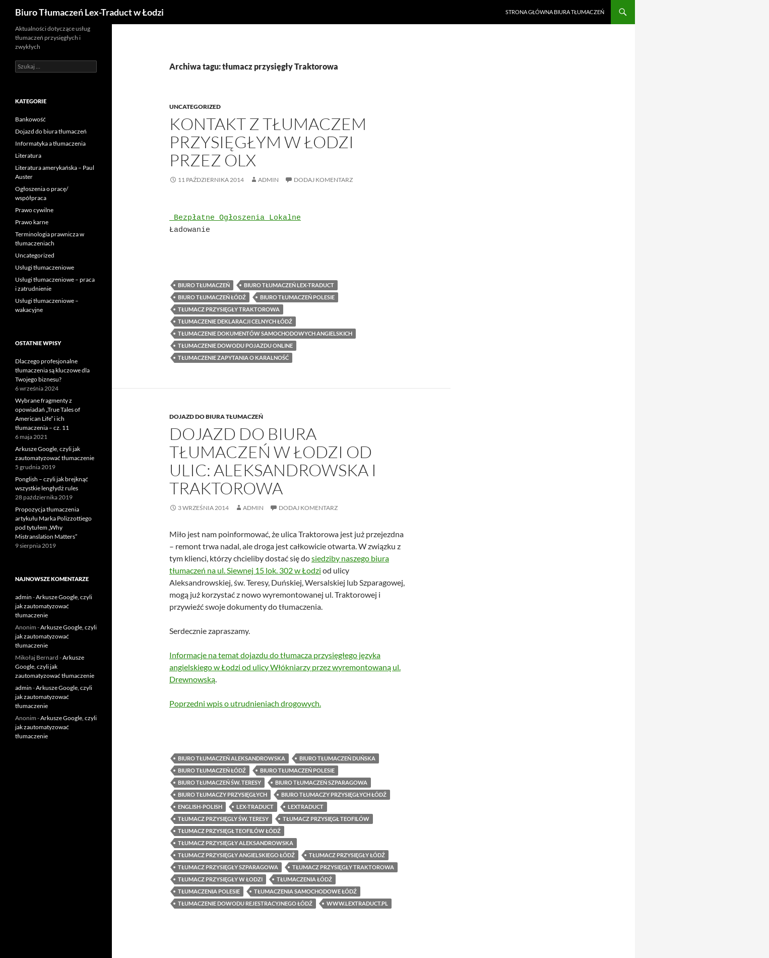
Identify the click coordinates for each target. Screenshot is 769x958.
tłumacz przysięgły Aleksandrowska (235, 843)
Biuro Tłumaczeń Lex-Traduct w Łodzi (89, 12)
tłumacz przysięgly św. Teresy (223, 818)
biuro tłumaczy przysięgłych (222, 794)
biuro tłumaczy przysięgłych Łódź (334, 794)
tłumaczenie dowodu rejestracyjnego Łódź (245, 903)
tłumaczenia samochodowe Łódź (305, 891)
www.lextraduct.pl (357, 903)
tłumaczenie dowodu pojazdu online (235, 345)
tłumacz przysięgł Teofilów (326, 818)
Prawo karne (31, 222)
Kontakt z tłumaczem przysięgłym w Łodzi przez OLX (267, 141)
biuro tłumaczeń (204, 285)
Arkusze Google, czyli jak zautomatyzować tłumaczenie (53, 606)
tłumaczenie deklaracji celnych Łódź (235, 321)
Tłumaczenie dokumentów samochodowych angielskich (265, 333)
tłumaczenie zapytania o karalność (233, 357)
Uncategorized (195, 106)
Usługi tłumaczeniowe (44, 267)
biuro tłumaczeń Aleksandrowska (231, 758)
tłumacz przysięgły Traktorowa (229, 309)
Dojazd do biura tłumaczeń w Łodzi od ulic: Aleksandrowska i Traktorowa (272, 460)
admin (268, 179)
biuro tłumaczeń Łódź (212, 297)
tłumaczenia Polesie (209, 891)
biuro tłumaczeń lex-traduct (289, 285)
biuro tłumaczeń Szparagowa (321, 782)
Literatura (28, 155)
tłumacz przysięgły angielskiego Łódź (236, 855)
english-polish (200, 806)
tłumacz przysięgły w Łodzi (220, 879)
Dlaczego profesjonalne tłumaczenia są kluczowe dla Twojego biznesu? (52, 370)
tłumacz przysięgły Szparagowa (228, 867)
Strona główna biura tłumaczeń (554, 12)
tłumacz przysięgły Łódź (347, 855)
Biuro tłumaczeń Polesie (297, 297)
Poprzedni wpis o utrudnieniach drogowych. (245, 703)
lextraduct (306, 806)
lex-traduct (255, 806)
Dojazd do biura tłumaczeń (216, 416)
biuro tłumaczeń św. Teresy (219, 782)
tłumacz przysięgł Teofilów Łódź (229, 830)
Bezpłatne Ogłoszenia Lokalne (237, 218)
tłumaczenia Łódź (304, 879)
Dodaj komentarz (323, 179)
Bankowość (30, 119)
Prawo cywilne (34, 210)
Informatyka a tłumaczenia (50, 143)
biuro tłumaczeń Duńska (337, 758)
